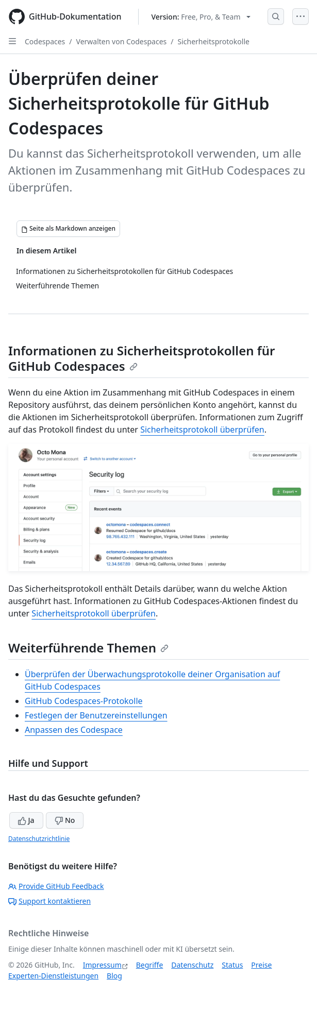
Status (232, 965)
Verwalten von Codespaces (121, 41)
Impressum (102, 965)
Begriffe (149, 965)
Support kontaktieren (49, 901)
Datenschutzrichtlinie (39, 838)
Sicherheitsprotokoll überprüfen (202, 429)
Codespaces (45, 41)
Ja (26, 820)
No (65, 820)
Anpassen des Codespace (74, 729)
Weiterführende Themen (88, 647)
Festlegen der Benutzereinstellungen (96, 715)
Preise (261, 965)
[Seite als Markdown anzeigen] (68, 228)
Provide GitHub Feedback (56, 886)
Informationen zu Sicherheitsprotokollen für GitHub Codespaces (141, 358)
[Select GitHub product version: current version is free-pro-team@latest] (201, 17)
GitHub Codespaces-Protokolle (84, 701)
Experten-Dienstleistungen (53, 976)
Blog (114, 976)
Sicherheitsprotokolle (213, 41)
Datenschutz (192, 965)
